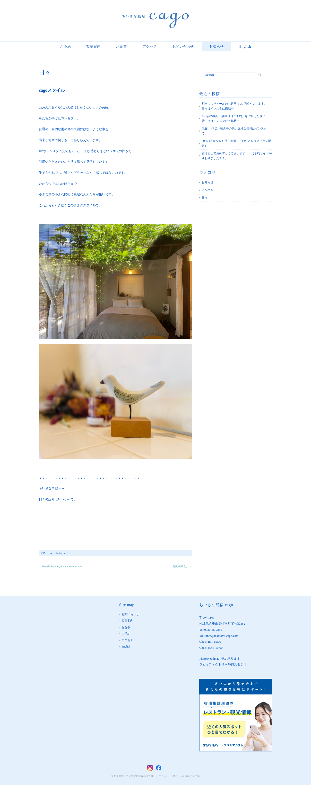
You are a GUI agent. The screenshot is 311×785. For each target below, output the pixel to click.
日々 (45, 72)
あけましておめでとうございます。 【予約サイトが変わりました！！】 (237, 156)
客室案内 (93, 46)
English (245, 46)
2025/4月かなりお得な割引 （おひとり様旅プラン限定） (236, 143)
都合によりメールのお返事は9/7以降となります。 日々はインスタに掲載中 (235, 106)
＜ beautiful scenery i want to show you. (60, 566)
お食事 (121, 46)
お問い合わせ (183, 46)
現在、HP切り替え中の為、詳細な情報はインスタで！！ (234, 131)
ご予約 (65, 46)
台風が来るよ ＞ (182, 566)
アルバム (207, 190)
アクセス (150, 46)
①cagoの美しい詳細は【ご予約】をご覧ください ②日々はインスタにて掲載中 (236, 118)
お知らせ (216, 46)
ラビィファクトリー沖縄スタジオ (223, 664)
